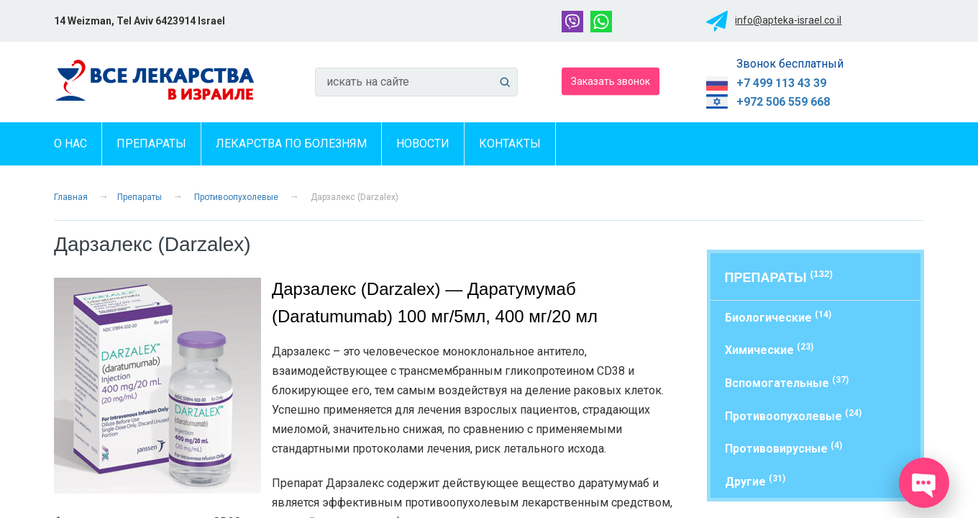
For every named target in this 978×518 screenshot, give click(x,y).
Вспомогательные (787, 382)
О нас (70, 143)
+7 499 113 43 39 (781, 83)
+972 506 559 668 (783, 102)
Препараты (151, 143)
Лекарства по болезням (291, 143)
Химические (769, 349)
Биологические (778, 316)
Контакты (510, 143)
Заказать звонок (610, 80)
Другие (755, 481)
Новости (422, 143)
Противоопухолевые (236, 197)
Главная (71, 197)
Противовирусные (783, 447)
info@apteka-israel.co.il (788, 20)
